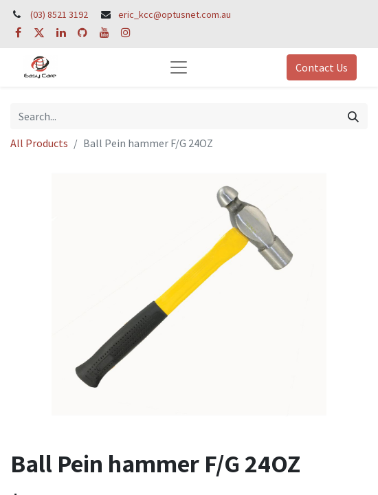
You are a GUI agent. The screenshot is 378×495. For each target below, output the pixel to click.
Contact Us (322, 67)
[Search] (353, 116)
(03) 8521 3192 (59, 14)
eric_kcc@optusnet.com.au (174, 14)
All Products (39, 143)
